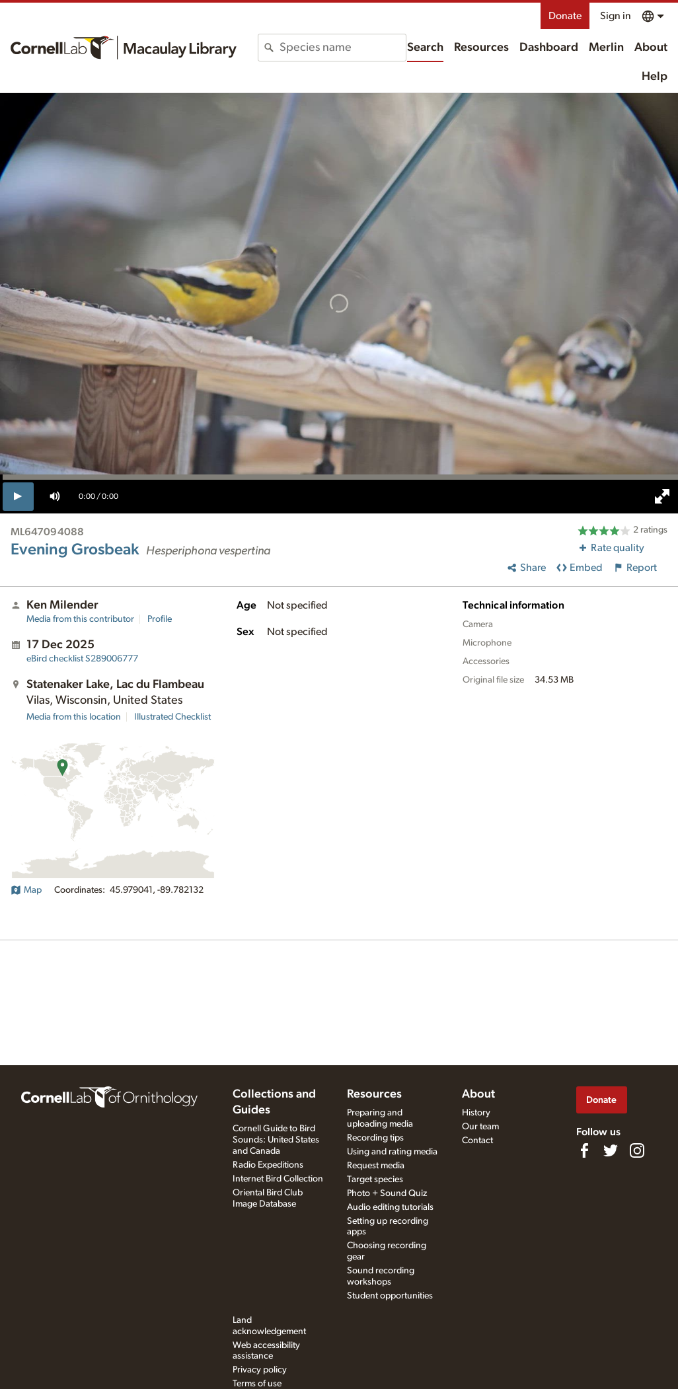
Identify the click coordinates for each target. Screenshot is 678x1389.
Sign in (615, 16)
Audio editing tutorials (390, 1207)
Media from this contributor (80, 619)
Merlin (606, 48)
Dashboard (548, 48)
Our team (480, 1126)
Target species (375, 1179)
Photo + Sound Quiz (387, 1193)
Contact (477, 1140)
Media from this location (73, 717)
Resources (481, 48)
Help (654, 77)
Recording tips (375, 1138)
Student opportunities (390, 1295)
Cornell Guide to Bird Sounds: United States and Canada (276, 1140)
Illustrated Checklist (172, 717)
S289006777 (82, 658)
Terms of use (257, 1383)
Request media (375, 1165)
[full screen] (662, 496)
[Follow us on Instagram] (637, 1150)
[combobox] (343, 47)
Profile (159, 619)
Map (26, 890)
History (476, 1112)
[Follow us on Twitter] (611, 1150)
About (650, 48)
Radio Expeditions (268, 1165)
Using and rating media (392, 1151)
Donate (565, 16)
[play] (18, 496)
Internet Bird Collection (278, 1178)
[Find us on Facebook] (584, 1150)
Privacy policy (260, 1369)
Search (425, 48)
